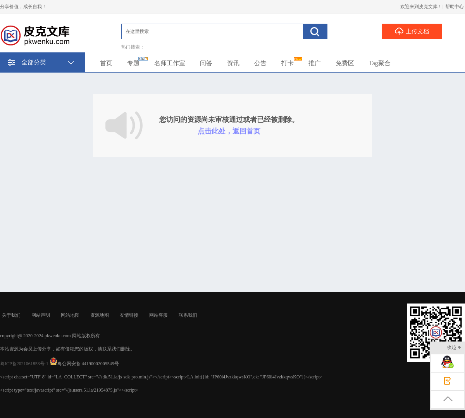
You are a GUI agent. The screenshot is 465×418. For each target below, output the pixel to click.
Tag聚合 (380, 63)
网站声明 (40, 315)
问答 (206, 63)
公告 (260, 63)
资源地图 (99, 315)
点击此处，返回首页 (229, 131)
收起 (454, 348)
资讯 (233, 63)
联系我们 (188, 315)
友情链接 (129, 315)
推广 (314, 63)
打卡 (287, 63)
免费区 (345, 63)
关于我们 (11, 315)
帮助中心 (454, 6)
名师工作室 (169, 63)
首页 (106, 63)
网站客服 (158, 315)
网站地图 (70, 315)
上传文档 (411, 31)
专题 (133, 63)
